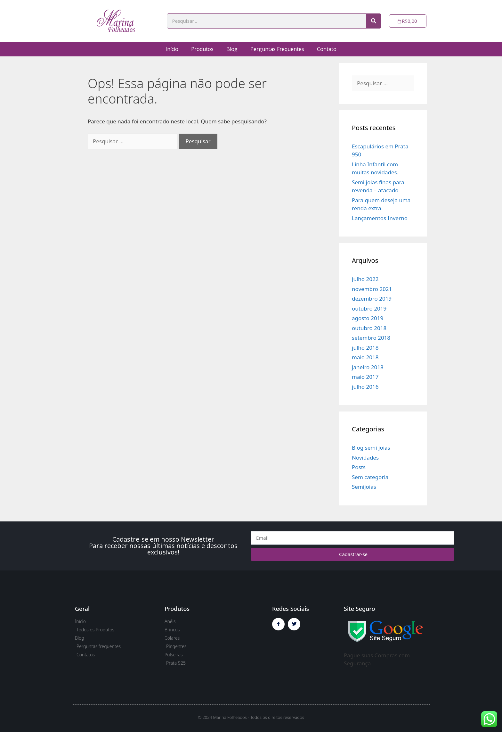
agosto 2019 (367, 318)
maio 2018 (365, 357)
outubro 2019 (369, 308)
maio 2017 (365, 376)
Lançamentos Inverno (380, 218)
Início (172, 49)
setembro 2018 (371, 337)
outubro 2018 (369, 328)
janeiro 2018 (368, 367)
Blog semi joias (371, 447)
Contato (326, 49)
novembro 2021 (372, 289)
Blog (232, 49)
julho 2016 (365, 386)
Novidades (365, 457)
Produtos (202, 49)
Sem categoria (370, 477)
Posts (359, 467)
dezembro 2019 (372, 298)
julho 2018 (365, 347)
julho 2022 (365, 279)
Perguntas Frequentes (277, 49)
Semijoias (364, 486)
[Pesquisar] (373, 21)
